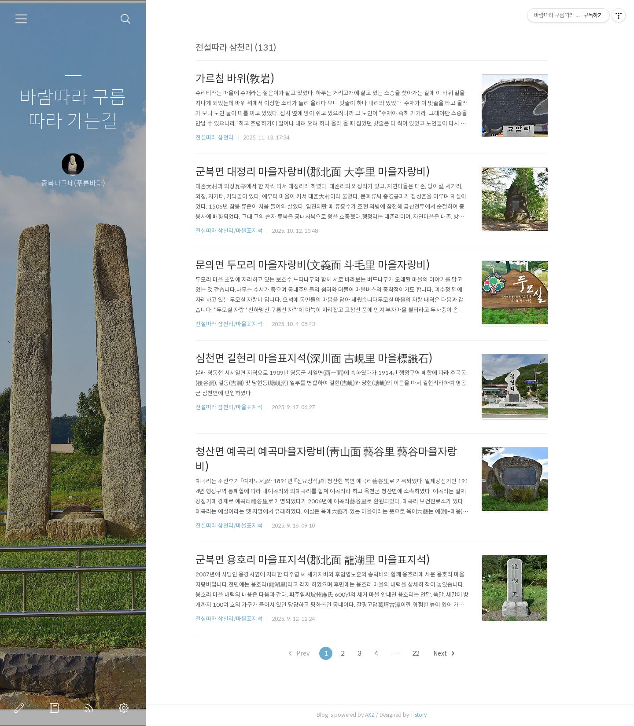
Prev (317, 653)
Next (462, 653)
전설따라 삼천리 (233, 137)
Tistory (437, 714)
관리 (125, 708)
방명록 (55, 708)
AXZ (388, 714)
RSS (90, 708)
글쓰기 (21, 708)
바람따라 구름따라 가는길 (72, 109)
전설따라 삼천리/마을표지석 (247, 231)
